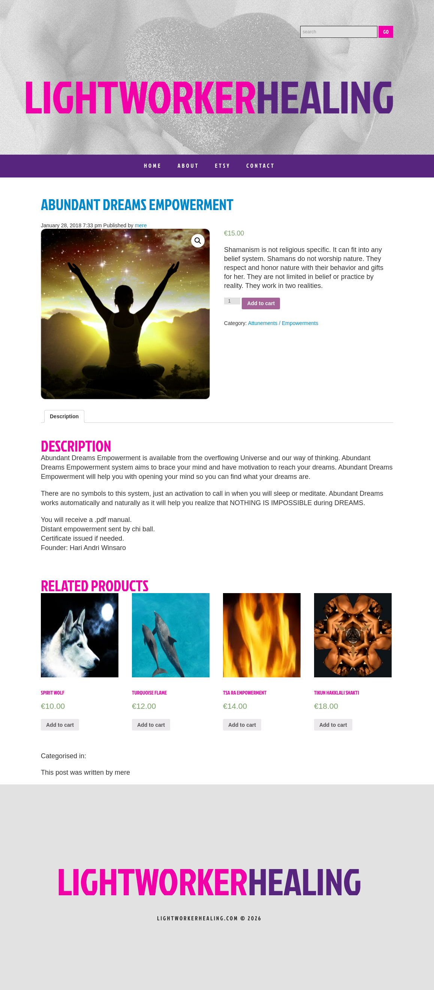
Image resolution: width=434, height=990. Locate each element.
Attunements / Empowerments (283, 323)
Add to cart (261, 303)
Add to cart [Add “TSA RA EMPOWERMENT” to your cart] (242, 725)
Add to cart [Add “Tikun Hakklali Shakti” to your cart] (333, 725)
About (188, 166)
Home (153, 166)
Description (64, 416)
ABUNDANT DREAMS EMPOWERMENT (137, 204)
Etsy (222, 166)
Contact (260, 166)
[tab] (64, 416)
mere (141, 225)
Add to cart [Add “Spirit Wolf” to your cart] (60, 725)
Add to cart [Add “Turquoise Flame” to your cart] (151, 725)
